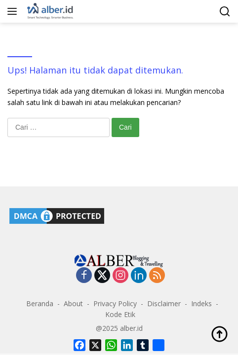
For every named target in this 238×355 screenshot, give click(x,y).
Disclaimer (164, 303)
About (73, 303)
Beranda (39, 303)
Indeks (201, 303)
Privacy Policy (115, 303)
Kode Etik (120, 314)
